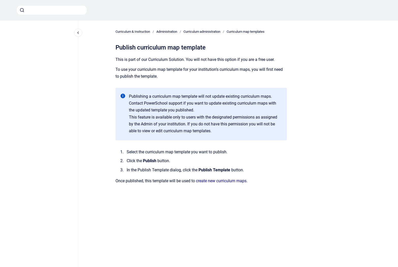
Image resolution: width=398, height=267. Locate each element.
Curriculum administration (202, 32)
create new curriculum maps (221, 180)
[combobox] (51, 10)
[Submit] (22, 10)
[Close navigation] (78, 33)
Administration (166, 32)
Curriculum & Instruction (132, 32)
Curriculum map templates (245, 32)
